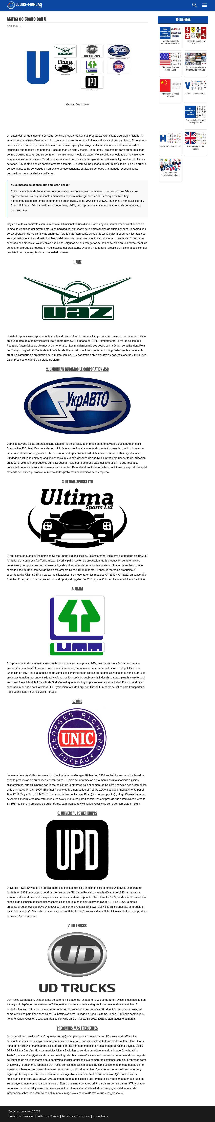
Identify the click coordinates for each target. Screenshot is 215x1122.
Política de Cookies (47, 1116)
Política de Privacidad (21, 1116)
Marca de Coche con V (195, 93)
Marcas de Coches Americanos (170, 68)
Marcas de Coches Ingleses (195, 147)
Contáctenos (100, 1116)
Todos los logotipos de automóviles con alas (196, 68)
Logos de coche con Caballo (196, 42)
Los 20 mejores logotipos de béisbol (170, 174)
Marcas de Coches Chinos (170, 95)
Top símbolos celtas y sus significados (195, 121)
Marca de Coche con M (170, 146)
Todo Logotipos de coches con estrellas (170, 42)
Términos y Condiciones (76, 1116)
